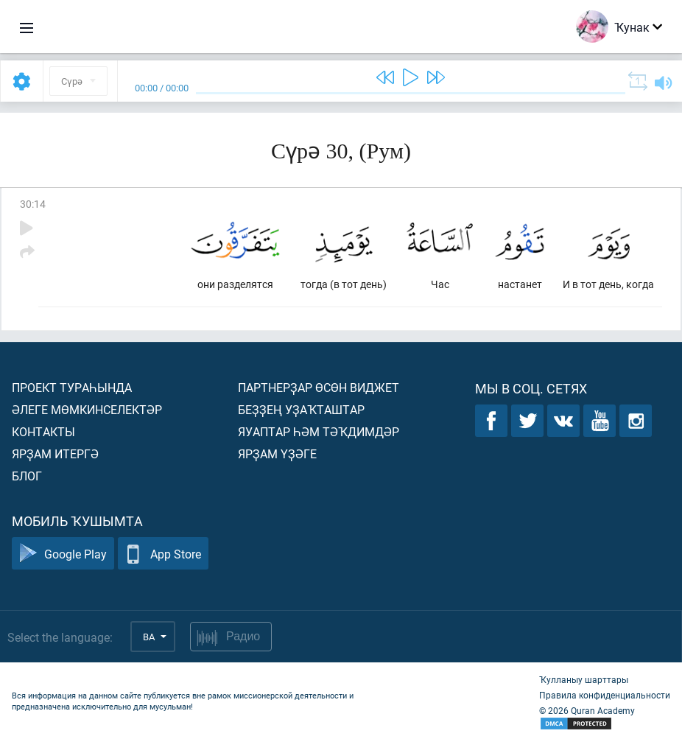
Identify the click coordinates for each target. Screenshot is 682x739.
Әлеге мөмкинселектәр (87, 409)
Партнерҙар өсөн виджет (318, 387)
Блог (27, 475)
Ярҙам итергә (55, 453)
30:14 (33, 204)
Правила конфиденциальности (604, 695)
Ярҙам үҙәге (277, 453)
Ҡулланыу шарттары (583, 679)
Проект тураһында (72, 387)
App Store (163, 553)
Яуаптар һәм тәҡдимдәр (318, 431)
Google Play (63, 553)
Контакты (43, 431)
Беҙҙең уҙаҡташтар (301, 409)
